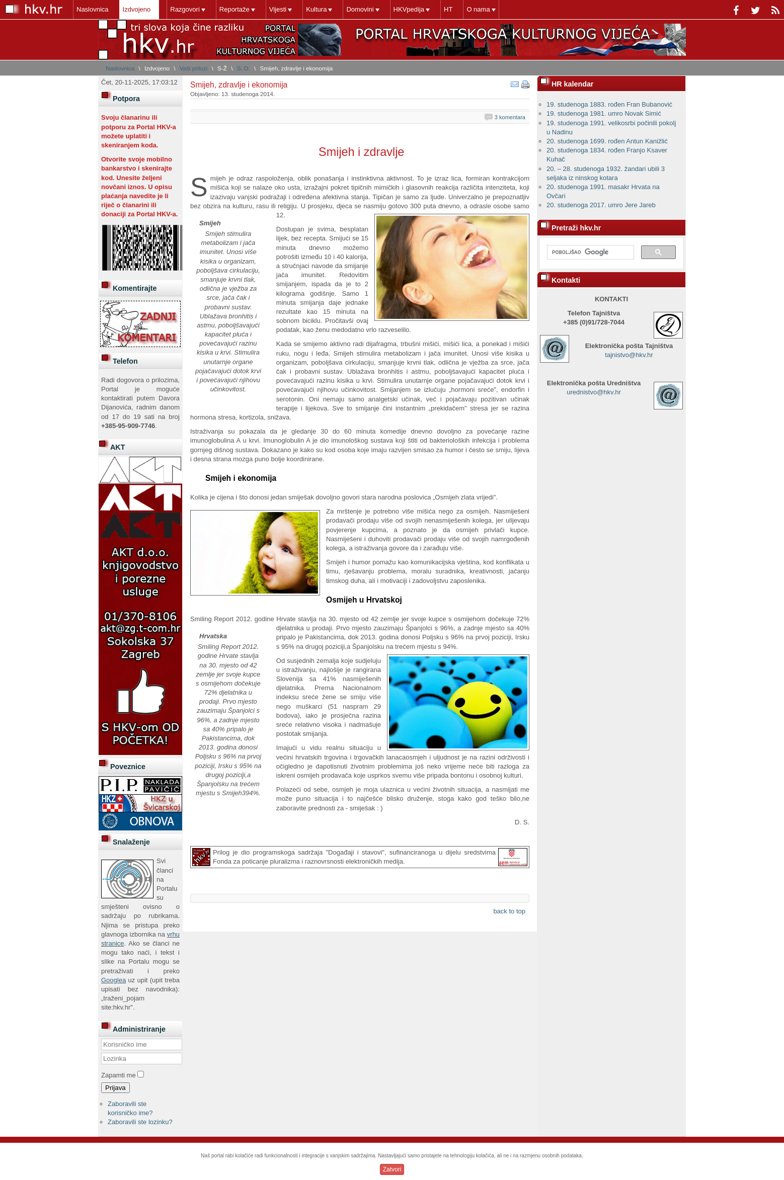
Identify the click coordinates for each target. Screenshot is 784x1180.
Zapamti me (118, 1075)
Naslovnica (92, 9)
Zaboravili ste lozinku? (140, 1122)
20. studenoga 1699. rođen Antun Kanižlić (607, 141)
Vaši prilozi (194, 68)
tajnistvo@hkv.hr (629, 355)
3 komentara (510, 117)
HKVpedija (409, 9)
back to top (509, 911)
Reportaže (234, 9)
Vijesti (277, 9)
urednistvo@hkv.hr (594, 392)
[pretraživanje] (589, 252)
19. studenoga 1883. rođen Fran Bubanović (609, 104)
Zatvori (392, 1169)
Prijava (115, 1087)
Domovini (359, 9)
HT (448, 9)
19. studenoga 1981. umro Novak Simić (603, 113)
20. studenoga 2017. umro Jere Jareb (601, 205)
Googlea (113, 980)
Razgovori (185, 9)
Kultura (316, 9)
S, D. (243, 68)
